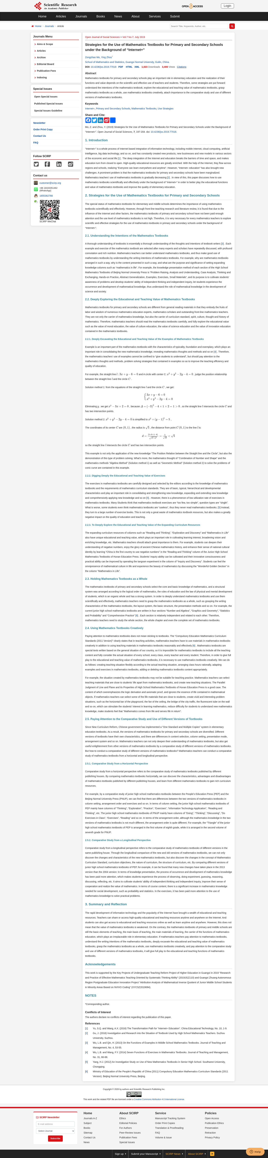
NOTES (90, 995)
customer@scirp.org (50, 183)
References (92, 1023)
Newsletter (39, 123)
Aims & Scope (45, 44)
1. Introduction (96, 140)
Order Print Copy (43, 129)
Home (42, 16)
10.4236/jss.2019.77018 (103, 66)
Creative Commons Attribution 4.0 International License (159, 1099)
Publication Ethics (214, 1123)
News (118, 16)
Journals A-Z (90, 1118)
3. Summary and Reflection (106, 904)
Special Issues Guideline (48, 110)
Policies (211, 1113)
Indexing (42, 77)
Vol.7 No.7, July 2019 (133, 37)
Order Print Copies (165, 1123)
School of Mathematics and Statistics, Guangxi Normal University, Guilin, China (127, 62)
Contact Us (39, 136)
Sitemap (88, 1132)
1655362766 (46, 195)
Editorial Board (45, 64)
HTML (129, 66)
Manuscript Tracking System (170, 1118)
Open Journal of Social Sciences (102, 37)
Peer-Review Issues (130, 1132)
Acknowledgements (100, 964)
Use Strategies (165, 108)
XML (137, 66)
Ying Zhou (106, 57)
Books (100, 16)
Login (227, 6)
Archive (41, 57)
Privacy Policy (212, 1137)
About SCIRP (128, 1113)
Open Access (212, 1118)
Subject (88, 1123)
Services (155, 16)
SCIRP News (173, 1153)
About (135, 16)
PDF (120, 66)
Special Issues (127, 1142)
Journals (81, 16)
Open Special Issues (45, 96)
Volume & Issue (163, 1137)
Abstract (90, 73)
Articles (61, 16)
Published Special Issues (48, 103)
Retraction (210, 1132)
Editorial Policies (128, 1123)
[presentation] (128, 374)
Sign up (119, 1153)
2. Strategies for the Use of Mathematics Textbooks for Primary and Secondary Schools (152, 195)
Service (160, 1113)
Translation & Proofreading (169, 1128)
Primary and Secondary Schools (113, 108)
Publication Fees (46, 70)
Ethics (122, 1118)
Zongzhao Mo (92, 57)
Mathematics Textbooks (143, 108)
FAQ (35, 142)
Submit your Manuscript (144, 1153)
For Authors (125, 1128)
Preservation (211, 1128)
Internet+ (90, 108)
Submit (175, 16)
